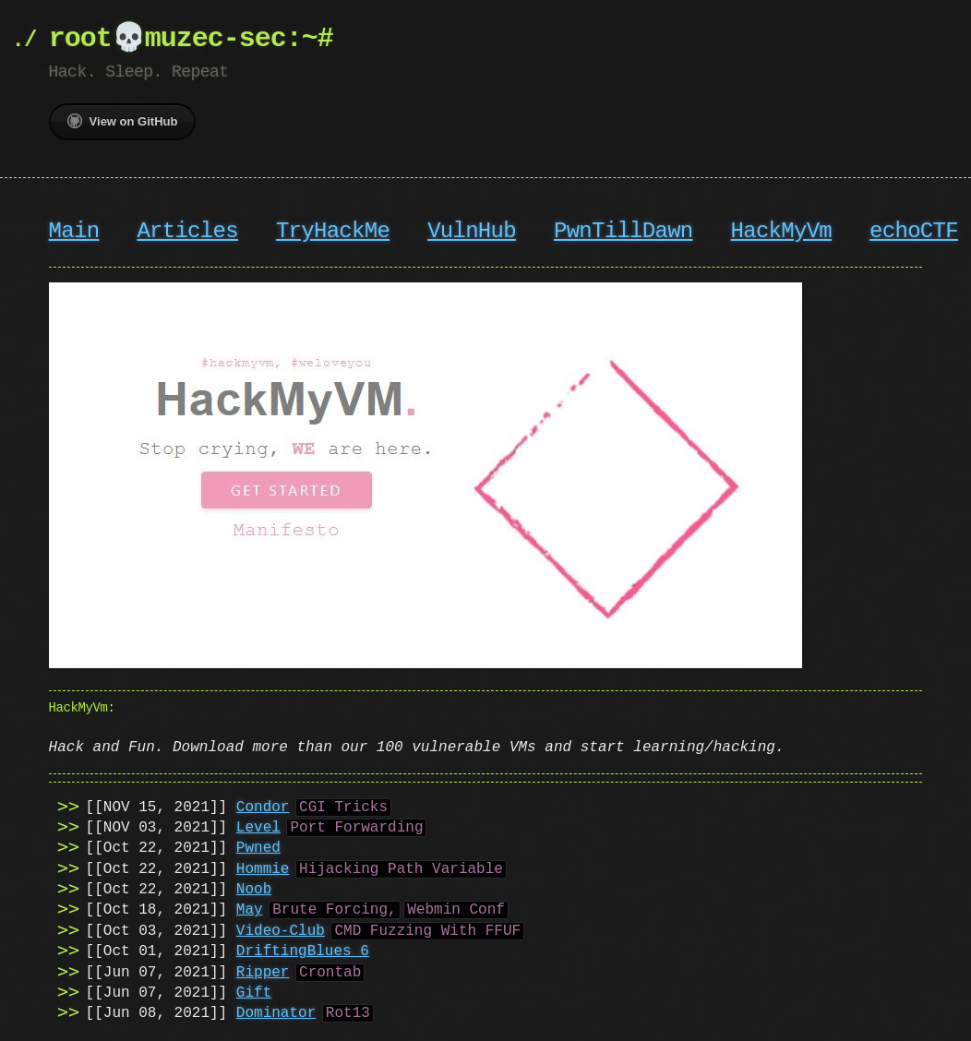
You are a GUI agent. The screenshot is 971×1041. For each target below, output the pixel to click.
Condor (263, 806)
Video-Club (280, 929)
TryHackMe (333, 231)
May (249, 908)
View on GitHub (122, 121)
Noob (253, 888)
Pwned (258, 846)
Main (74, 231)
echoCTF (913, 231)
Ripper (263, 971)
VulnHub (471, 231)
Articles (187, 231)
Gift (253, 991)
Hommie (263, 867)
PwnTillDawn (623, 231)
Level (258, 826)
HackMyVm (780, 231)
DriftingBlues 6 (302, 949)
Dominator (276, 1011)
